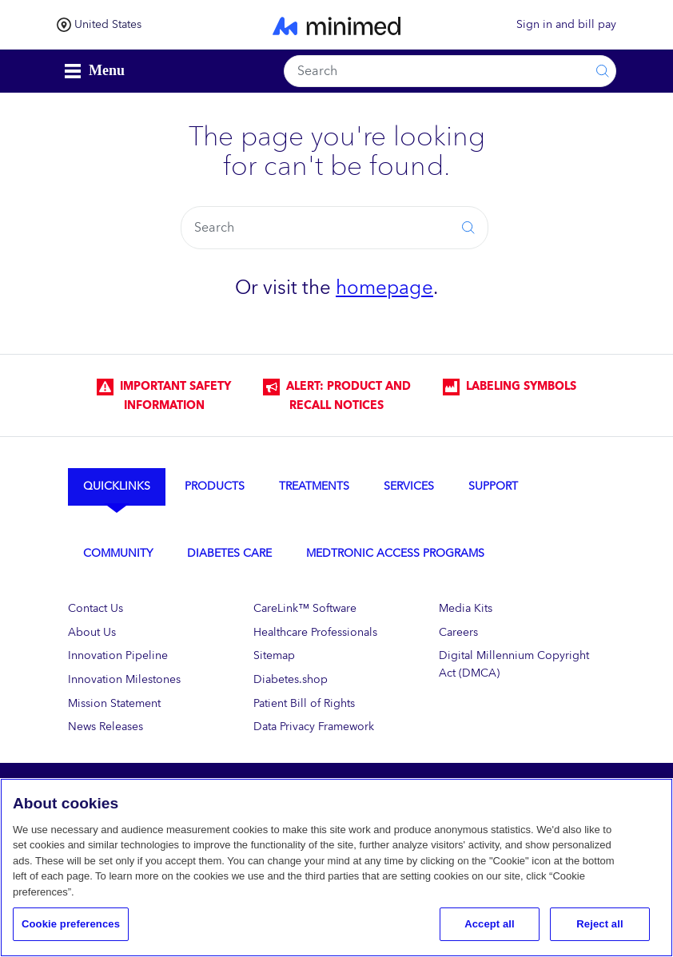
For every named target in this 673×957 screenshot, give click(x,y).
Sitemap (274, 655)
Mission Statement (114, 703)
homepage (384, 288)
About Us (92, 632)
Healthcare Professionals (315, 632)
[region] (336, 867)
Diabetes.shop (290, 679)
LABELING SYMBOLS (509, 386)
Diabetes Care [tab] (229, 553)
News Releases (105, 726)
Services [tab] (409, 486)
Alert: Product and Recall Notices (337, 396)
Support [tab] (493, 486)
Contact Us (95, 608)
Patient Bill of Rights (304, 703)
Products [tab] (215, 486)
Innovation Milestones (124, 679)
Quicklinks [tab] (116, 486)
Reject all (599, 924)
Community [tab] (118, 553)
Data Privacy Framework (313, 726)
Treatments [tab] (314, 486)
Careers (458, 632)
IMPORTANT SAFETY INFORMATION (164, 396)
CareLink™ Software (304, 608)
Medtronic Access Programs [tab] (395, 553)
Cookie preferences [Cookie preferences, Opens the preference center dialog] (71, 924)
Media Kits (465, 608)
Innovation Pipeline (118, 655)
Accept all (489, 924)
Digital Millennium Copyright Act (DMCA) (514, 664)
